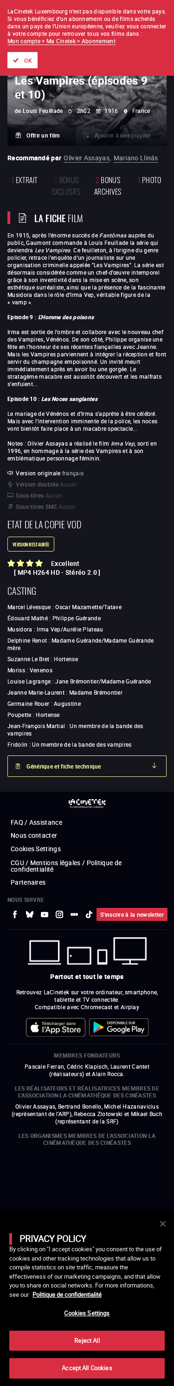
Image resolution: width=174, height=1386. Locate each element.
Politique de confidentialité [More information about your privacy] (67, 1294)
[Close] (163, 1224)
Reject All (86, 1340)
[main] (87, 1298)
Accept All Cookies (87, 1368)
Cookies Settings (87, 1313)
